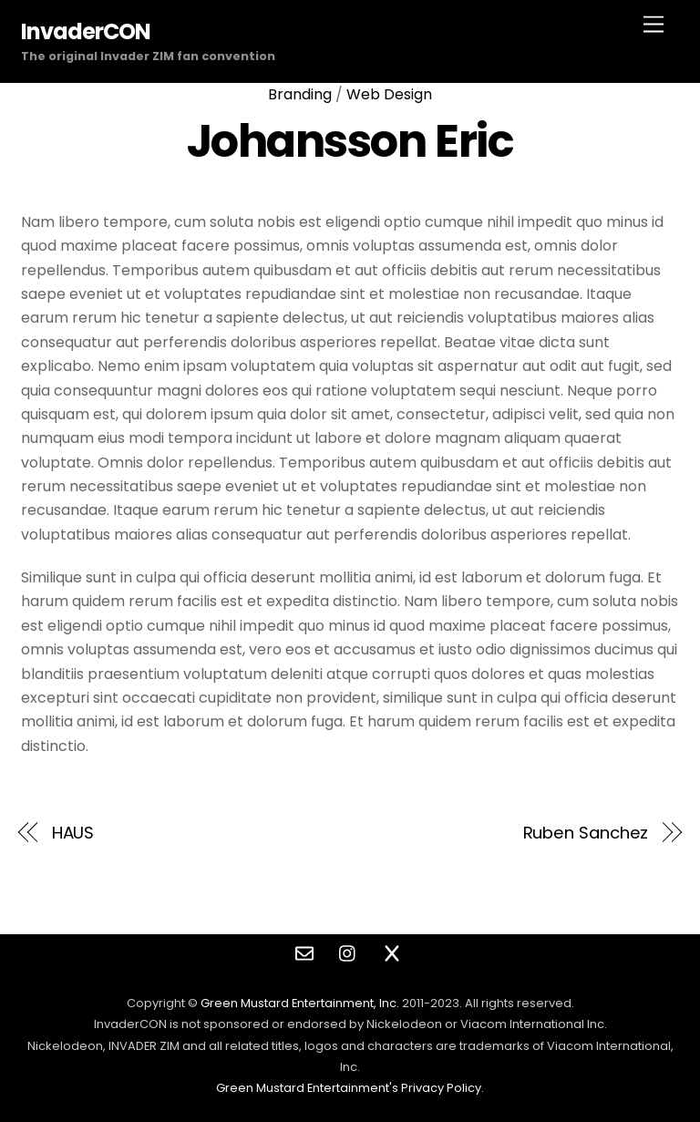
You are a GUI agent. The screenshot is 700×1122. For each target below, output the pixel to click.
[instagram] (348, 952)
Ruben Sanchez (586, 832)
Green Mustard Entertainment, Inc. (300, 1003)
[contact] (304, 952)
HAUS (73, 832)
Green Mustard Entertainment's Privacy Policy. (350, 1087)
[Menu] (653, 25)
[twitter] (392, 952)
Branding (300, 94)
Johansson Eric (350, 140)
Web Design (389, 94)
